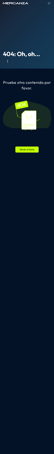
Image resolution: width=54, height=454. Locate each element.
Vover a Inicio (27, 149)
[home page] (15, 3)
